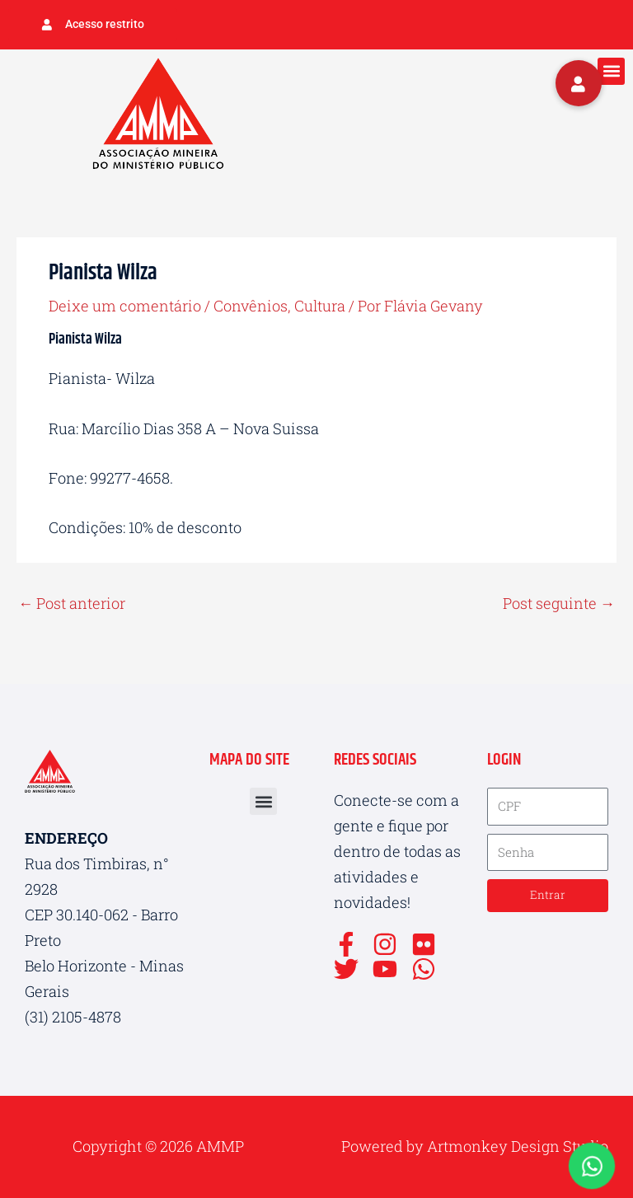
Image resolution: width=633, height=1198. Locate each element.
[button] (611, 71)
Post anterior (71, 603)
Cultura (319, 306)
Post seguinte (559, 603)
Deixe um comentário (125, 306)
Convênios (250, 306)
